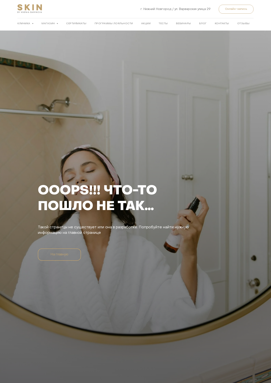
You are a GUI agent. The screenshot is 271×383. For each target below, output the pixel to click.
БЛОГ (203, 23)
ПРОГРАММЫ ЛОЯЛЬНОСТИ (114, 23)
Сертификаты (76, 23)
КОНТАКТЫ (222, 23)
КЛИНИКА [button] (24, 23)
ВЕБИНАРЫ (183, 23)
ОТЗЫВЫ (243, 23)
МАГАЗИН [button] (49, 23)
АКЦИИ (146, 23)
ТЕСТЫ (163, 23)
